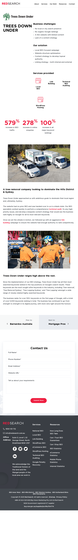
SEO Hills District (28, 492)
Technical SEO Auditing (38, 457)
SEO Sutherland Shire (60, 492)
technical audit (55, 209)
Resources (62, 4)
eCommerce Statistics (55, 454)
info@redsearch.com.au (14, 433)
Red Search (29, 497)
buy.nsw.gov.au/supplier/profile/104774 (39, 506)
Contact (72, 4)
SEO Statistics (55, 448)
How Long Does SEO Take (56, 432)
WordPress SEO (38, 443)
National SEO (37, 431)
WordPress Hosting (40, 451)
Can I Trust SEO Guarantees (56, 439)
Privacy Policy (61, 497)
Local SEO (36, 435)
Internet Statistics (57, 466)
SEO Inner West (15, 492)
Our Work (53, 4)
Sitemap (52, 497)
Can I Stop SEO (56, 444)
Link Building (37, 439)
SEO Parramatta (39, 494)
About (36, 4)
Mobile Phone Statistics (55, 461)
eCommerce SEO (39, 447)
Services (44, 4)
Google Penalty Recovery (38, 463)
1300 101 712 (9, 429)
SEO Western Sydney (43, 492)
